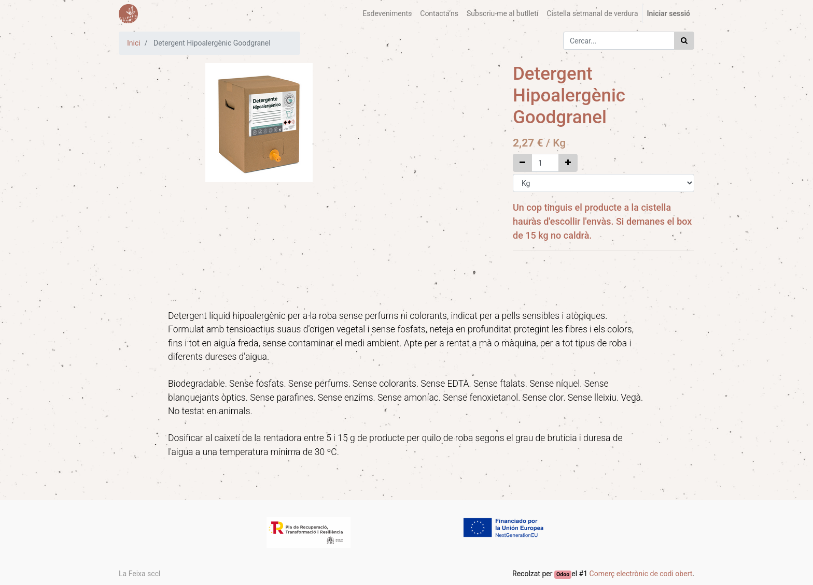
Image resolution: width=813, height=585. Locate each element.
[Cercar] (684, 41)
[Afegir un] (568, 163)
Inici (134, 43)
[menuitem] (387, 13)
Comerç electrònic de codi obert (641, 573)
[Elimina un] (522, 163)
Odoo (562, 574)
